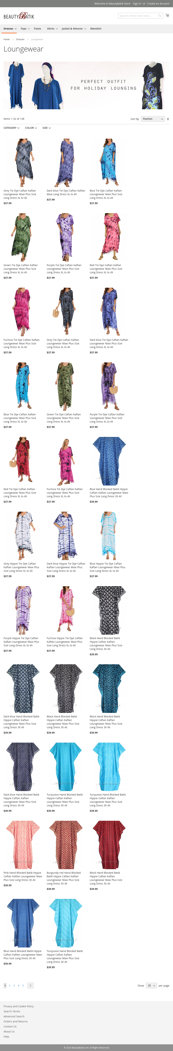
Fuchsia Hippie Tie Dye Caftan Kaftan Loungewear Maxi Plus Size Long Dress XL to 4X (65, 641)
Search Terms (12, 1011)
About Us (9, 1031)
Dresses (20, 39)
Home (7, 39)
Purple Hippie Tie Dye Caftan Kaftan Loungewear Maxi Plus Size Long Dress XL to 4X (21, 641)
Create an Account (158, 3)
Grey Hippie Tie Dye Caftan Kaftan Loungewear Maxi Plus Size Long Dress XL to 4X (21, 567)
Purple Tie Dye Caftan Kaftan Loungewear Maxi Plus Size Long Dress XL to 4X (64, 268)
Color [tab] (29, 127)
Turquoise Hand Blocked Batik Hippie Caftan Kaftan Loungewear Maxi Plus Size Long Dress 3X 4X (65, 800)
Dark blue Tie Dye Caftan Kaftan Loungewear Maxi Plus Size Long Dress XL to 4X (109, 343)
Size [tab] (45, 127)
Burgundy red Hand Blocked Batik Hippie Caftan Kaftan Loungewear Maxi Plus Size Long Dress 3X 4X (64, 878)
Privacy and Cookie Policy (19, 1006)
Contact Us (10, 1026)
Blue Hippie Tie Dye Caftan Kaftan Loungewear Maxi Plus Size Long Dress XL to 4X (107, 567)
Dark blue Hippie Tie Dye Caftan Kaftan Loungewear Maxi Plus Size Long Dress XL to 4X (66, 567)
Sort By (135, 118)
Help (6, 1036)
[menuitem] (9, 28)
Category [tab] (10, 127)
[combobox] (140, 16)
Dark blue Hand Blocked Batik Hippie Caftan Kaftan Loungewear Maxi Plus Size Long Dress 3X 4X (21, 722)
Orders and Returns (16, 1021)
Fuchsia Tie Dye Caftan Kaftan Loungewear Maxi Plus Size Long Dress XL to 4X (22, 343)
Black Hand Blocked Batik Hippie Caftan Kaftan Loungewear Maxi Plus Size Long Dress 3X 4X (106, 643)
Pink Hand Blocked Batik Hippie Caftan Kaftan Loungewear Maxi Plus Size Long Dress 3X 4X (23, 876)
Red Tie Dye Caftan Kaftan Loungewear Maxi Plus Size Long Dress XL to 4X (106, 268)
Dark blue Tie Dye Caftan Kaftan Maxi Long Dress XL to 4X (66, 192)
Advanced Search (14, 1016)
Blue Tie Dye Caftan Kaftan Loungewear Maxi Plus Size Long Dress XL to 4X (106, 194)
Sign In (137, 3)
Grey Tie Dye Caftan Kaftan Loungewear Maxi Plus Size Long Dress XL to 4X (20, 194)
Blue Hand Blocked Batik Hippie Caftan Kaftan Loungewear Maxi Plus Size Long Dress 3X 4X (109, 492)
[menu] (86, 28)
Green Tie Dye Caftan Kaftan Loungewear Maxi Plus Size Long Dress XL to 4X (21, 268)
